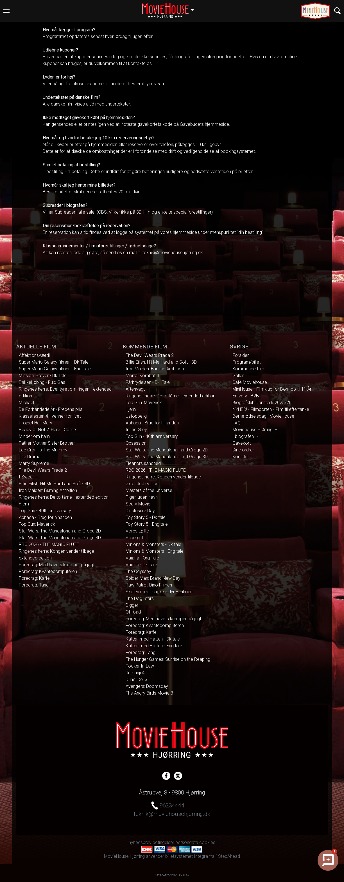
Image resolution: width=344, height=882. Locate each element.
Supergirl (134, 537)
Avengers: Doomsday (147, 686)
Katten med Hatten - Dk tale (153, 639)
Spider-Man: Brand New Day (153, 578)
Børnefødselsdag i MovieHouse (263, 416)
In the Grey (136, 429)
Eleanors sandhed (143, 463)
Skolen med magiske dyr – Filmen (159, 591)
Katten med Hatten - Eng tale (154, 645)
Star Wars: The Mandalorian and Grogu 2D (60, 531)
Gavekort (241, 443)
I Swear (26, 477)
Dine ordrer (243, 450)
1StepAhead (228, 856)
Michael (26, 402)
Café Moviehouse (249, 382)
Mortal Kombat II (142, 375)
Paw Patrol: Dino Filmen (149, 585)
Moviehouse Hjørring (253, 429)
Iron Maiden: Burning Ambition (48, 490)
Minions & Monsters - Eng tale (155, 551)
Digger (132, 605)
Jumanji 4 (135, 672)
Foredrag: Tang (34, 585)
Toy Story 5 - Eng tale (147, 524)
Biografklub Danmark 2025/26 (261, 402)
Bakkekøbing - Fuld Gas (42, 382)
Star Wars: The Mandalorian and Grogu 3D (60, 537)
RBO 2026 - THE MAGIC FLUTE (49, 544)
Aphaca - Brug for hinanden (45, 517)
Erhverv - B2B (245, 396)
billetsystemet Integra (186, 856)
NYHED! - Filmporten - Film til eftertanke (270, 409)
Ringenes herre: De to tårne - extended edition (63, 497)
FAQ (236, 423)
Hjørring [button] (170, 7)
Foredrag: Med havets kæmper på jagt (56, 564)
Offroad (133, 612)
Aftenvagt (135, 389)
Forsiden (241, 355)
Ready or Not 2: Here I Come (47, 429)
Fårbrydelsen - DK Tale (148, 382)
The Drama (29, 456)
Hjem (24, 504)
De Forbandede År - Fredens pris (50, 409)
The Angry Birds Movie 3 (149, 693)
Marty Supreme (34, 463)
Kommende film (248, 368)
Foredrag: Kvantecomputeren (48, 571)
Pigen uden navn (142, 497)
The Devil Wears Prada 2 (43, 470)
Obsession (136, 443)
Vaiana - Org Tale (142, 558)
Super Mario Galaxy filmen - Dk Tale (54, 362)
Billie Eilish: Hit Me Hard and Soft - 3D (54, 483)
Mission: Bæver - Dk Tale (43, 375)
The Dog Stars (140, 598)
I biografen (243, 436)
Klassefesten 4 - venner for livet (50, 416)
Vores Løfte (137, 531)
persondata (186, 842)
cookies (207, 842)
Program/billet (246, 362)
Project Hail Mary (35, 423)
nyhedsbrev (140, 842)
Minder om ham (34, 436)
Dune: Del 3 (136, 679)
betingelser (163, 842)
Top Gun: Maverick (37, 524)
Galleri (238, 375)
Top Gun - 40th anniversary (45, 510)
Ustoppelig (136, 416)
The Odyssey (138, 571)
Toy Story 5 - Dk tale (146, 517)
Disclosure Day (140, 510)
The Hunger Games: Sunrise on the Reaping (168, 659)
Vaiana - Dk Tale (141, 564)
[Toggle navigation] (6, 11)
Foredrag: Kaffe (34, 578)
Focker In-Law (140, 666)
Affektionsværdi (34, 355)
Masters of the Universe (149, 490)
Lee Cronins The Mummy (43, 450)
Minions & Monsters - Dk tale (153, 544)
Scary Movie (138, 504)
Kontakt (240, 456)
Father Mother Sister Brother (47, 443)
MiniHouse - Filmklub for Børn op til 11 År (271, 389)
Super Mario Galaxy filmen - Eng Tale (55, 368)
